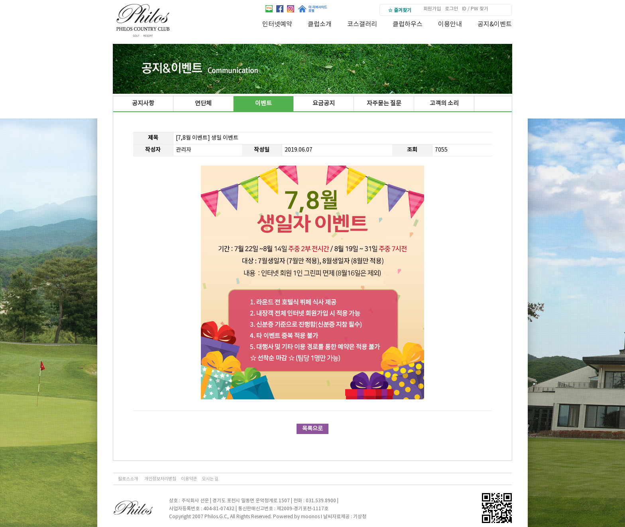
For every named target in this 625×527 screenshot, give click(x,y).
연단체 (203, 103)
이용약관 (189, 479)
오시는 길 (210, 479)
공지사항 (143, 103)
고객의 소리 (444, 103)
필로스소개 (128, 479)
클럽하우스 (408, 24)
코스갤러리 (362, 24)
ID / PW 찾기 (475, 9)
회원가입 (432, 9)
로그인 (451, 9)
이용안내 (450, 24)
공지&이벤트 (495, 24)
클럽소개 (320, 24)
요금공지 (323, 103)
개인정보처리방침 (160, 479)
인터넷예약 (277, 24)
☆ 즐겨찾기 (399, 10)
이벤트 (263, 103)
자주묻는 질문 (384, 103)
